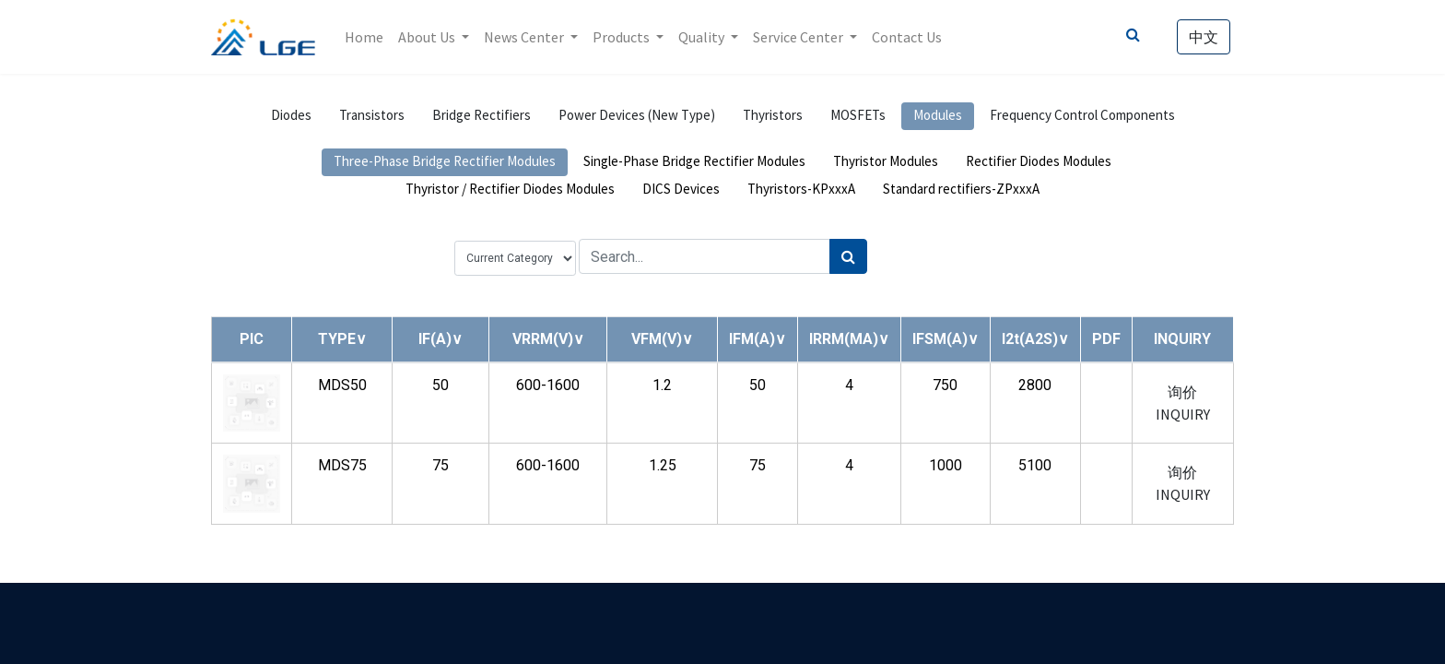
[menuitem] (364, 36)
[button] (342, 339)
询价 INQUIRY (1183, 403)
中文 (1203, 37)
